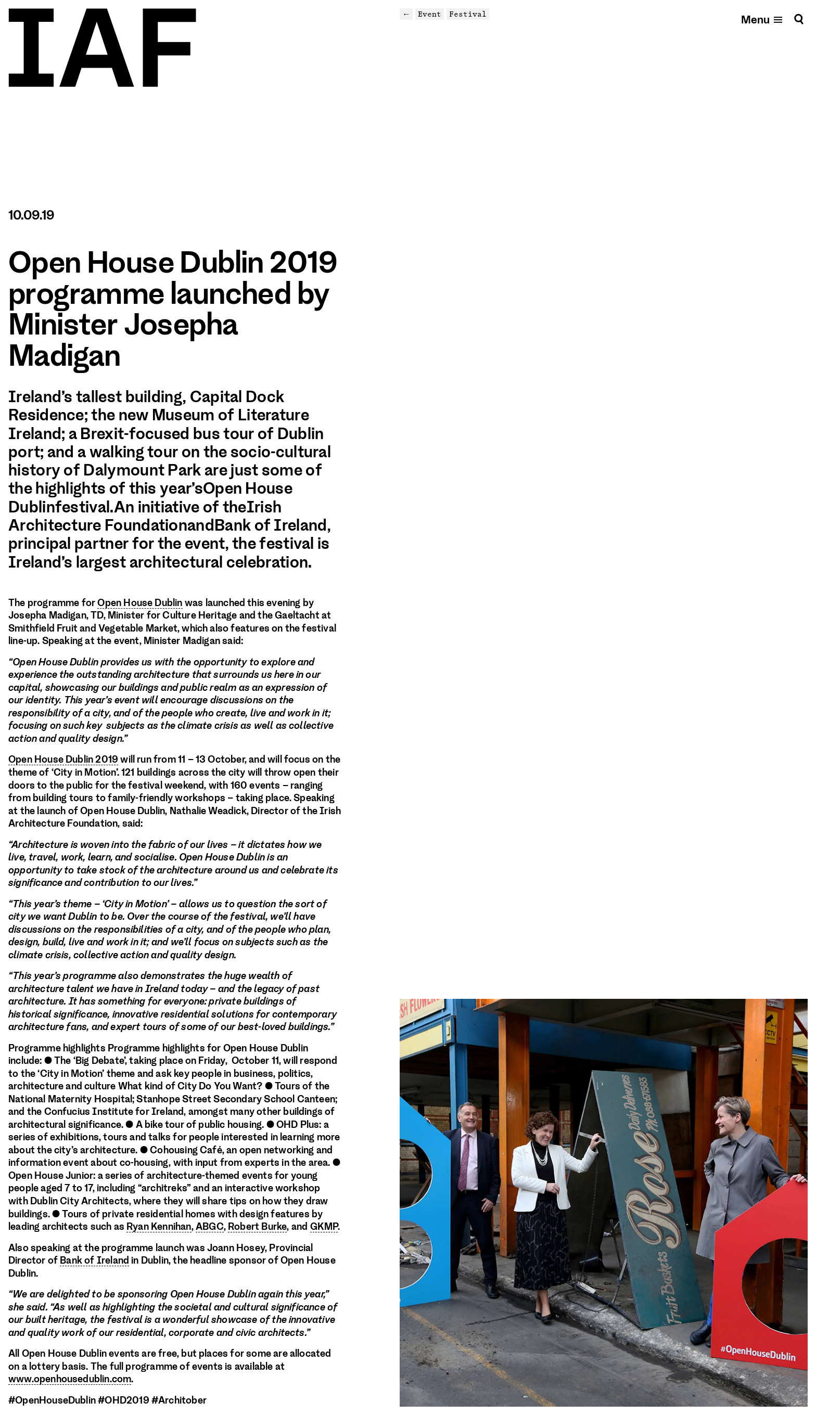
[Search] (799, 19)
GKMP (324, 1226)
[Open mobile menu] (762, 19)
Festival (468, 14)
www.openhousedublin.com (69, 1379)
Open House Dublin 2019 (63, 759)
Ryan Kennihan (158, 1226)
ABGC (210, 1226)
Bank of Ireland (94, 1260)
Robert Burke (257, 1226)
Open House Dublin (139, 603)
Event (429, 14)
